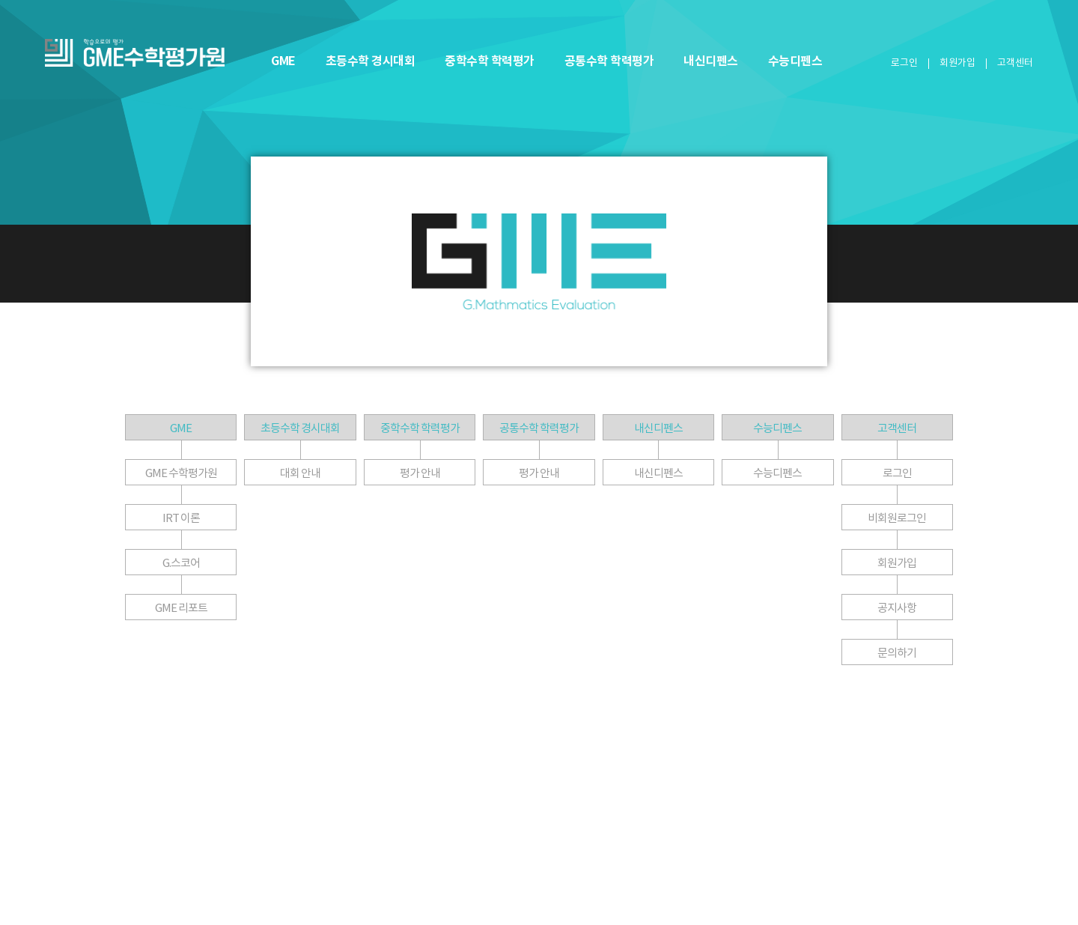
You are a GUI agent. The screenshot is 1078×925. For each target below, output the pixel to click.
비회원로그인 (897, 518)
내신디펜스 (710, 61)
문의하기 (896, 653)
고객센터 (896, 428)
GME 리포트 (181, 608)
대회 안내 (300, 473)
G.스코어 (181, 563)
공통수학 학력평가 (609, 61)
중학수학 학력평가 (490, 61)
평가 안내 (420, 473)
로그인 (904, 62)
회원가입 (957, 62)
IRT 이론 (181, 518)
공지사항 (896, 608)
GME (283, 61)
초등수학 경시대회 (370, 61)
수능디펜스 (795, 61)
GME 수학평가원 (181, 473)
